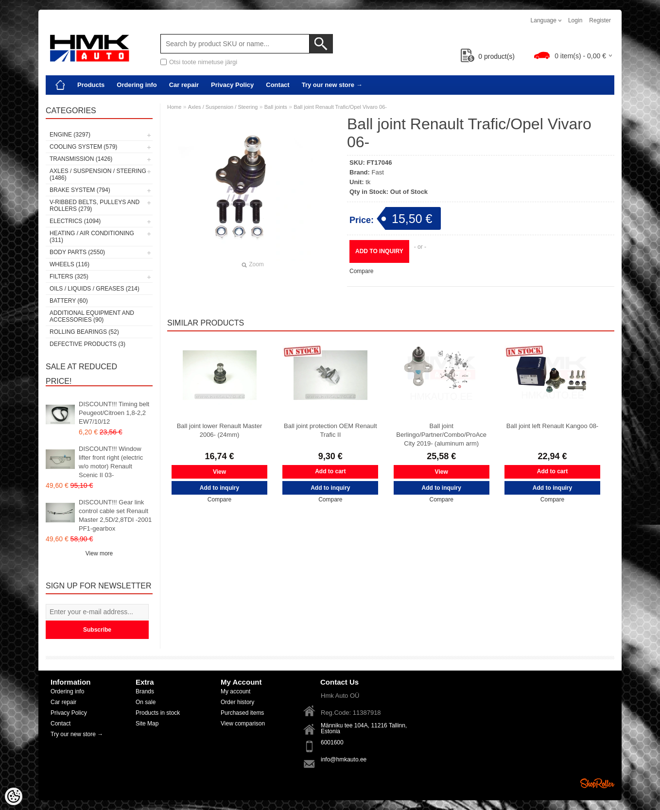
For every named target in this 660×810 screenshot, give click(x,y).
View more (99, 553)
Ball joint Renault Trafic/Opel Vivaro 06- (340, 107)
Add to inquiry (379, 251)
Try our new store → (332, 84)
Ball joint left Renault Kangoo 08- (552, 426)
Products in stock (158, 713)
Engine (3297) (70, 134)
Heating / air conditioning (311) (92, 236)
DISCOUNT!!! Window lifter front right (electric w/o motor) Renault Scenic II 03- (111, 462)
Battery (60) (69, 300)
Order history (237, 702)
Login (575, 20)
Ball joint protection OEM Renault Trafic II (330, 430)
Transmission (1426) (81, 158)
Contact (277, 84)
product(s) (488, 56)
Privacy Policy (232, 84)
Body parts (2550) (77, 252)
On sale (146, 702)
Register (600, 20)
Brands (145, 691)
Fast (378, 172)
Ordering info (136, 84)
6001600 (332, 742)
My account (235, 691)
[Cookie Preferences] (13, 796)
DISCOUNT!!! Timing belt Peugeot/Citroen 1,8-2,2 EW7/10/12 (114, 412)
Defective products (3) (87, 344)
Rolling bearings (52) (84, 331)
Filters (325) (69, 276)
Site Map (147, 723)
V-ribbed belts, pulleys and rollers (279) (94, 205)
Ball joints (275, 107)
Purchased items (242, 713)
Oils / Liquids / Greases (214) (94, 288)
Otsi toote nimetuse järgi (203, 62)
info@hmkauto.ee (343, 759)
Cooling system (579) (83, 146)
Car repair (184, 84)
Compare (361, 271)
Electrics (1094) (75, 221)
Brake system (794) (80, 190)
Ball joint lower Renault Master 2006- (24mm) (219, 430)
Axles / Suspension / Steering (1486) (98, 174)
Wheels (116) (69, 264)
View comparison (243, 723)
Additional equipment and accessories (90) (92, 316)
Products (90, 84)
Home (174, 107)
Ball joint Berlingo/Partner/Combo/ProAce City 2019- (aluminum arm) (441, 434)
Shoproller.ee (597, 783)
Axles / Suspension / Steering (223, 107)
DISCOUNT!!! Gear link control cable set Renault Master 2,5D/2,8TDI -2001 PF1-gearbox (115, 515)
